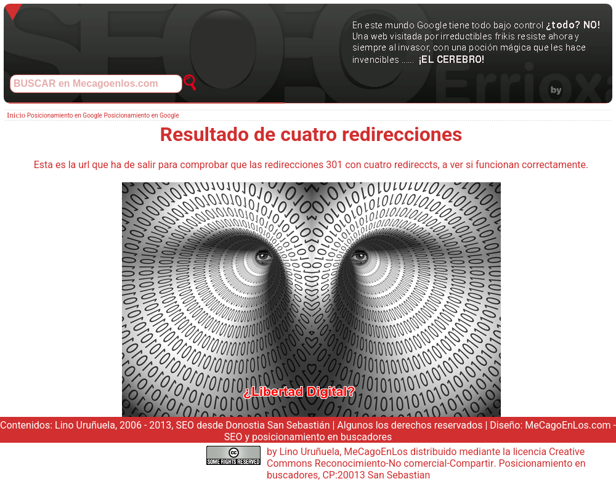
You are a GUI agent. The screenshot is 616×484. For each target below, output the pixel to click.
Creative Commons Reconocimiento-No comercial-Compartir (426, 457)
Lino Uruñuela (85, 425)
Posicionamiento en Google (64, 115)
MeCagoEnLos (376, 452)
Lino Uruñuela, (310, 452)
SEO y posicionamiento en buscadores (308, 437)
